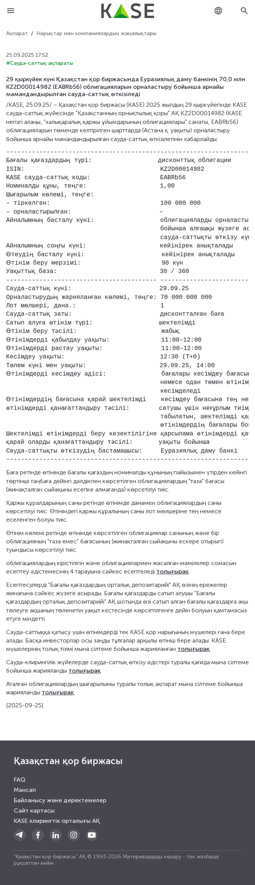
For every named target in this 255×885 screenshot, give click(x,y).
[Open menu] (10, 10)
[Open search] (244, 10)
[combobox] (218, 10)
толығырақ (172, 571)
